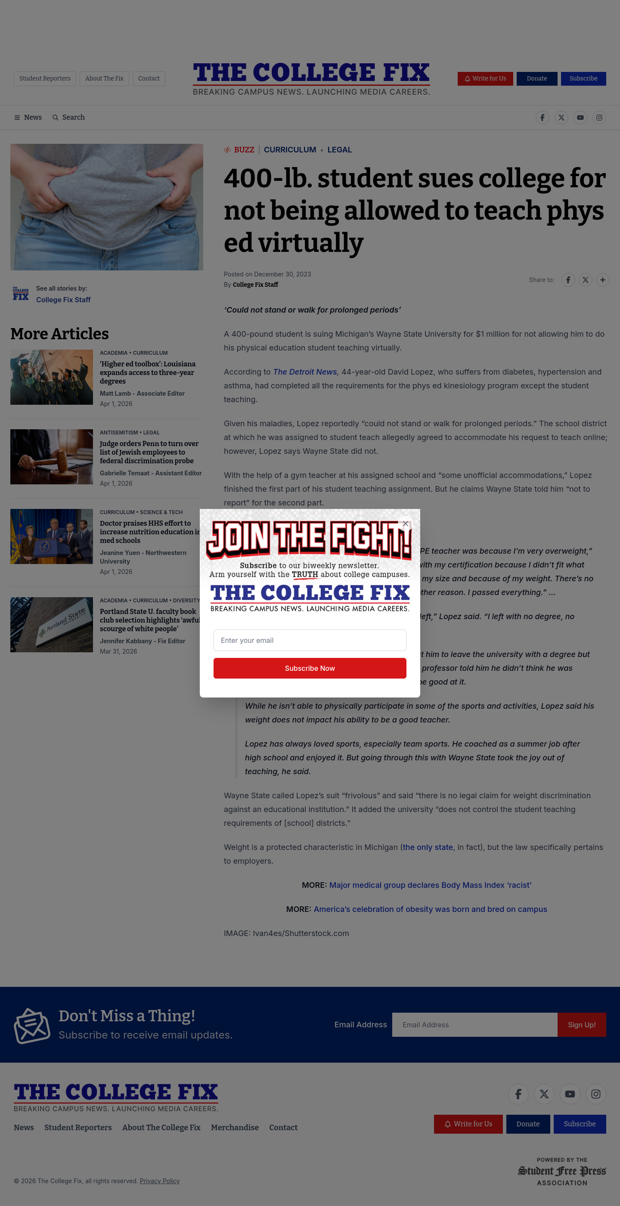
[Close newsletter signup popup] (405, 523)
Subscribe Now (310, 668)
